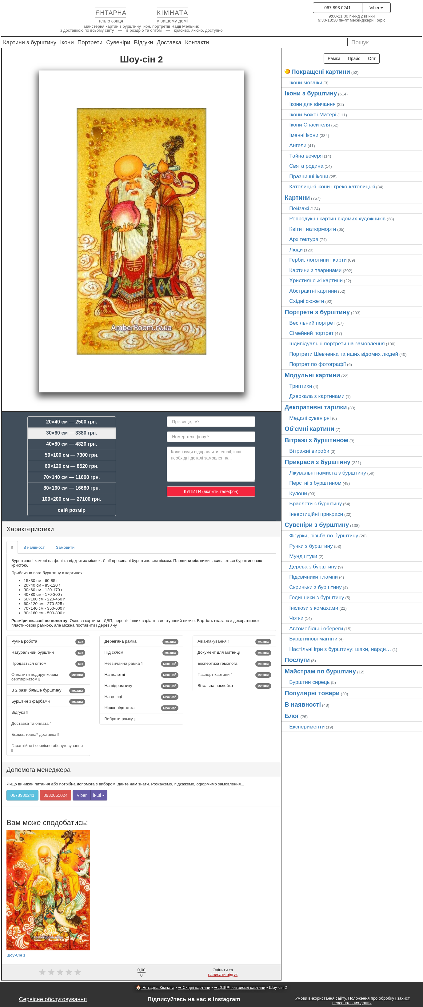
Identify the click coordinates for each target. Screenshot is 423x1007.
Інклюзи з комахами (313, 608)
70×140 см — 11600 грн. (71, 477)
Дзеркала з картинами (317, 396)
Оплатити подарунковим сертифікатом (48, 676)
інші (99, 795)
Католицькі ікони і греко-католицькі (332, 186)
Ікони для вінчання (312, 104)
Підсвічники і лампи (313, 577)
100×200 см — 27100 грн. (71, 499)
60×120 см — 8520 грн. (72, 466)
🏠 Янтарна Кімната (155, 987)
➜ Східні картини (194, 987)
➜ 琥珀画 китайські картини (239, 987)
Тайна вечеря (306, 156)
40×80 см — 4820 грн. (71, 444)
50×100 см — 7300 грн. (72, 455)
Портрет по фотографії (317, 364)
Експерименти (307, 727)
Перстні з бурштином (315, 483)
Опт (372, 58)
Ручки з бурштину (311, 546)
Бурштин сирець (309, 682)
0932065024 (56, 795)
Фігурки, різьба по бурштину (323, 535)
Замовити (65, 547)
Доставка (169, 42)
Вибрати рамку (119, 718)
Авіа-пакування (234, 641)
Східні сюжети (306, 301)
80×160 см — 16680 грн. (71, 488)
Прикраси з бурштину (317, 462)
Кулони (298, 493)
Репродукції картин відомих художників (337, 218)
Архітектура (303, 239)
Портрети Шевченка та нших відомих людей (343, 354)
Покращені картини (320, 71)
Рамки (334, 58)
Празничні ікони (308, 176)
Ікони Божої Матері (312, 114)
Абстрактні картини (313, 291)
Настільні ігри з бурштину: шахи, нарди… (340, 649)
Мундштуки (303, 556)
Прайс (354, 58)
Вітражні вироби (309, 451)
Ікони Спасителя (309, 125)
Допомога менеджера (38, 769)
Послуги (297, 659)
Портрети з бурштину (317, 312)
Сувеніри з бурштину (317, 524)
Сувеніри (118, 42)
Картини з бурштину (29, 42)
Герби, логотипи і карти (318, 260)
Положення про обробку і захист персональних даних (371, 1000)
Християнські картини (316, 280)
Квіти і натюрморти (312, 229)
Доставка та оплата (31, 723)
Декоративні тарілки (316, 407)
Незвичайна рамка (141, 664)
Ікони (67, 42)
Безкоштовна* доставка (35, 734)
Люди (296, 250)
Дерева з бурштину (313, 567)
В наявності (34, 547)
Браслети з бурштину (315, 503)
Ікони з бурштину (311, 93)
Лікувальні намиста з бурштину (327, 473)
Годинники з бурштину (316, 597)
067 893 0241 (337, 7)
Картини (297, 197)
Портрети (90, 42)
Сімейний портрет (311, 333)
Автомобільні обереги (316, 628)
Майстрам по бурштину (320, 671)
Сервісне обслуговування (53, 999)
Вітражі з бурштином (316, 440)
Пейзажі (299, 208)
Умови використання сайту (320, 998)
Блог (292, 715)
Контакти (197, 42)
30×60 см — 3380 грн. (71, 432)
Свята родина (306, 166)
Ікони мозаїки (305, 82)
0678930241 (22, 795)
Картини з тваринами (315, 270)
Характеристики (30, 528)
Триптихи (300, 386)
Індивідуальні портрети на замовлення (337, 343)
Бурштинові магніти (313, 639)
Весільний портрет (312, 323)
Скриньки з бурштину (315, 587)
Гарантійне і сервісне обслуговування (47, 747)
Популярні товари (312, 693)
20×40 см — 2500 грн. (71, 421)
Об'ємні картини (309, 428)
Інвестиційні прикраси (316, 514)
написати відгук (222, 974)
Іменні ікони (303, 135)
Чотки (296, 618)
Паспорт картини (234, 675)
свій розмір (72, 510)
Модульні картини (312, 375)
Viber (376, 7)
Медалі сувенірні (310, 418)
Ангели (297, 145)
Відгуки (143, 42)
